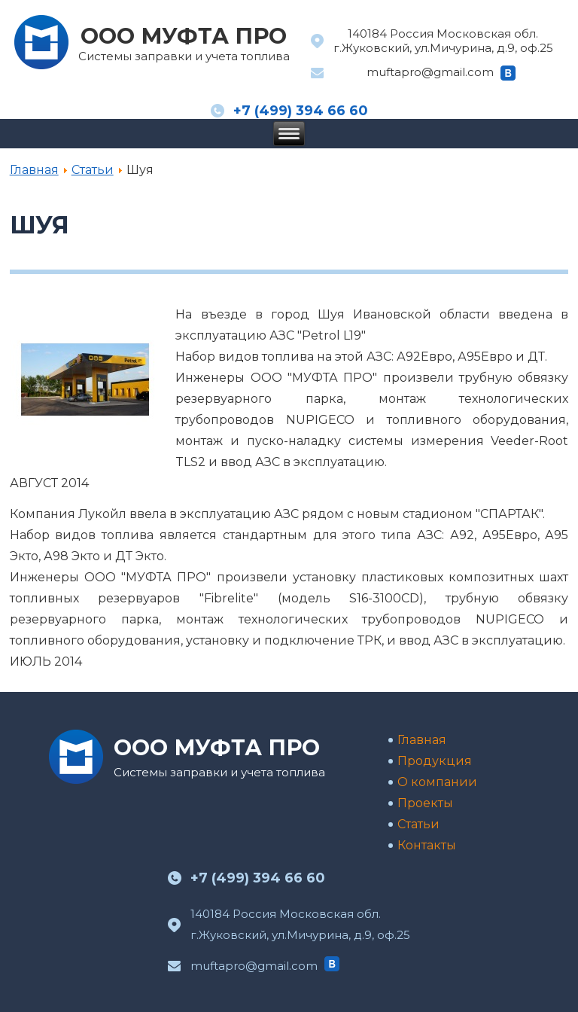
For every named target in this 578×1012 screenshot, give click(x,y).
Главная (34, 170)
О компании (437, 782)
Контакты (426, 845)
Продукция (434, 761)
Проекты (425, 803)
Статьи (92, 170)
